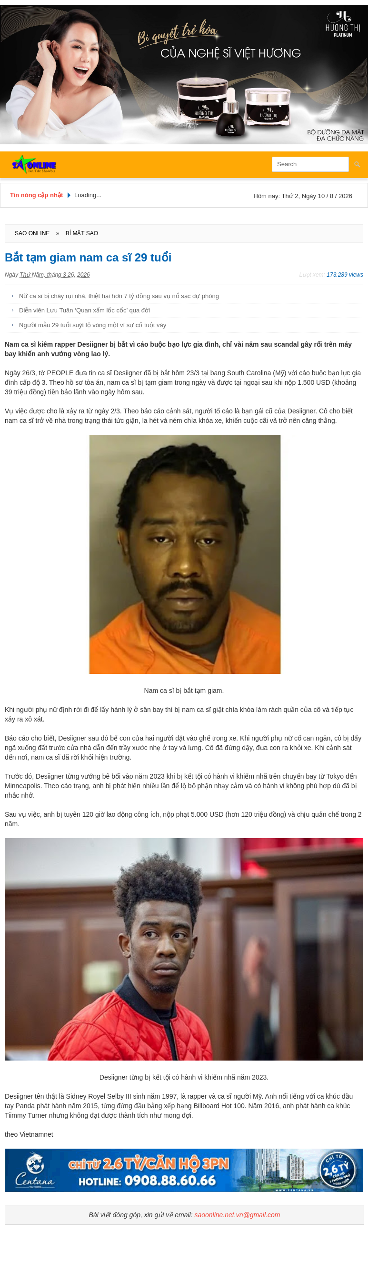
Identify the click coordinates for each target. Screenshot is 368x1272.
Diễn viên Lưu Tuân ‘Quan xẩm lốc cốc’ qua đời (84, 310)
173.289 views (345, 274)
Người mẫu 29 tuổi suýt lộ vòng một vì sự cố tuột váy (92, 325)
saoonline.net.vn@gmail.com (237, 1215)
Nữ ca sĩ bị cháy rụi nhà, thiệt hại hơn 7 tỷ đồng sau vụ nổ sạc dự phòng (119, 296)
